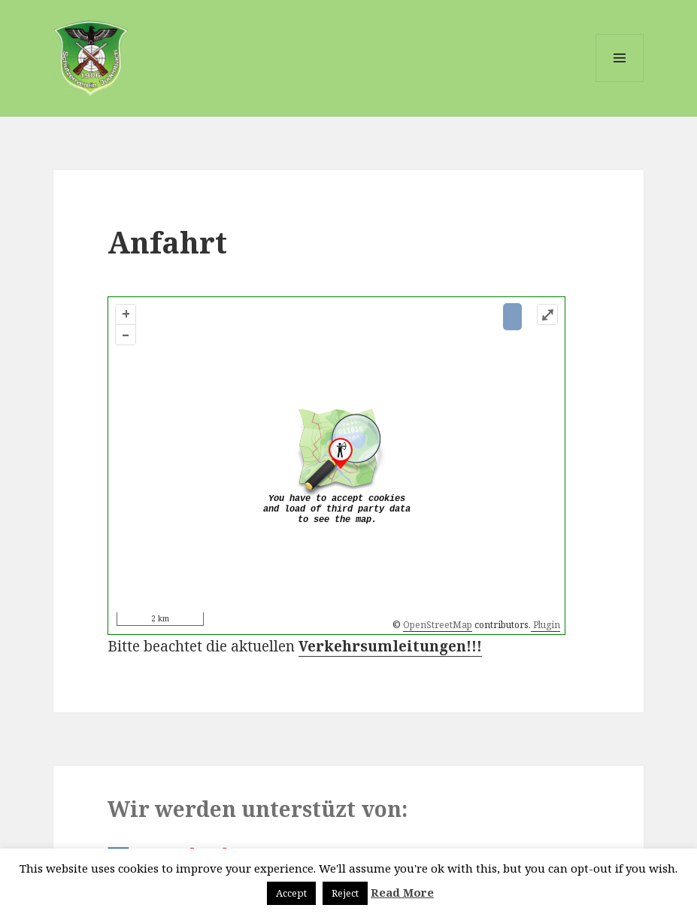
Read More (402, 892)
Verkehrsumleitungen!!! (390, 646)
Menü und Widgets (620, 81)
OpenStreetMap (437, 624)
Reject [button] (345, 893)
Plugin (545, 624)
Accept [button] (291, 893)
